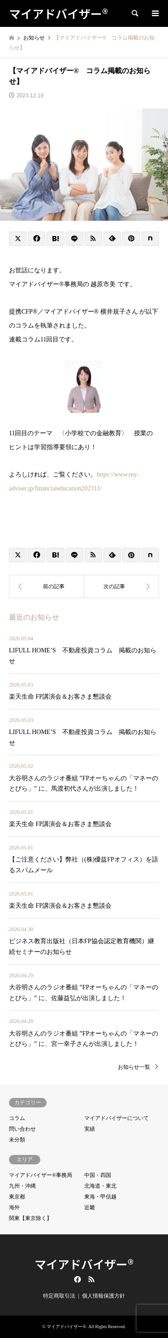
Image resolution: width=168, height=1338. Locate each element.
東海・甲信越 (100, 1197)
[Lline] (74, 239)
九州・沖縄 (22, 1186)
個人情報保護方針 (103, 1296)
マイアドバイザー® (84, 1263)
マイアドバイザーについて (116, 1118)
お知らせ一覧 (134, 1067)
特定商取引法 (59, 1296)
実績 (89, 1129)
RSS (91, 1279)
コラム (17, 1118)
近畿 (89, 1207)
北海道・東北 (100, 1186)
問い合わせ (22, 1129)
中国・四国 (97, 1175)
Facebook (76, 1279)
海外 (14, 1207)
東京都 (17, 1197)
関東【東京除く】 (30, 1218)
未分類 (17, 1140)
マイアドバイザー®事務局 (40, 1175)
